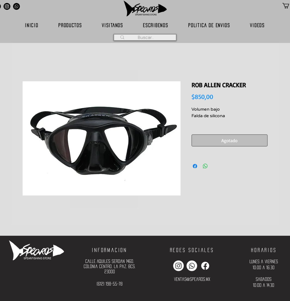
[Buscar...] (145, 37)
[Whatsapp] (16, 6)
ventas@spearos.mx (192, 279)
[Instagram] (7, 6)
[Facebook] (205, 265)
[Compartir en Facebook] (195, 166)
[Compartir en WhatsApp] (205, 166)
